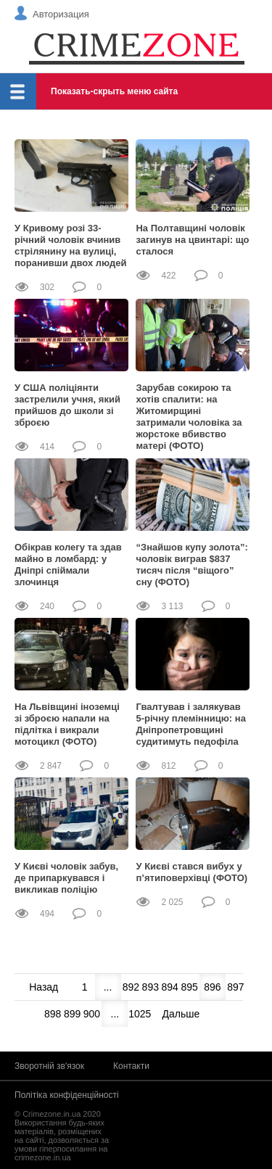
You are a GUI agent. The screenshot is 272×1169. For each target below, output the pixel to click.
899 (72, 1014)
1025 (137, 1014)
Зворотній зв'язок (49, 1066)
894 (169, 987)
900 (91, 1014)
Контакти (131, 1066)
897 (235, 987)
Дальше (181, 1014)
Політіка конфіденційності (67, 1095)
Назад (43, 987)
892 (131, 987)
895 (189, 987)
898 (52, 1014)
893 (150, 987)
